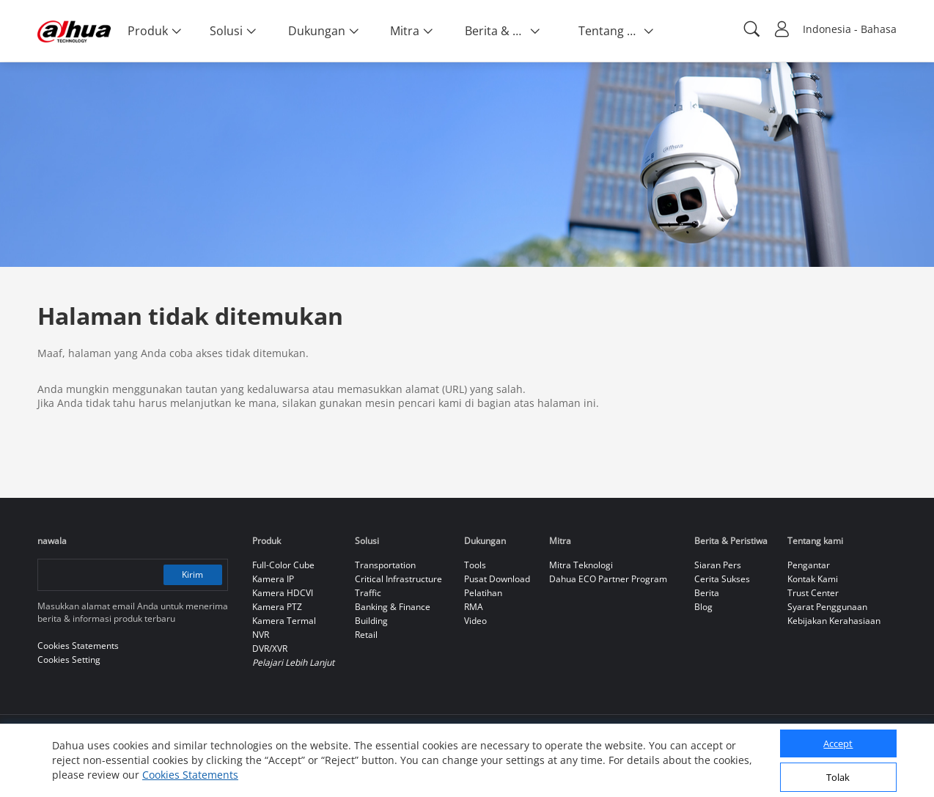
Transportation (385, 565)
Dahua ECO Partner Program (608, 579)
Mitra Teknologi (581, 565)
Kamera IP (273, 579)
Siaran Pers (717, 565)
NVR (260, 634)
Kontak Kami (812, 579)
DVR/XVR (269, 648)
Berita (706, 593)
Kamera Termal (284, 620)
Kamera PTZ (277, 606)
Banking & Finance (392, 606)
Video (475, 620)
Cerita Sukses (722, 579)
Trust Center (813, 593)
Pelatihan (483, 593)
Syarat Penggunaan (827, 606)
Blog (703, 606)
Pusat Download (497, 579)
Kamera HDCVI (282, 593)
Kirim (192, 574)
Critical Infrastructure (398, 579)
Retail (366, 634)
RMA (473, 606)
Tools (475, 565)
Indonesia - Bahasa (850, 29)
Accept (838, 743)
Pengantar (808, 565)
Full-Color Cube (283, 565)
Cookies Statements (190, 775)
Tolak (838, 777)
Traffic (368, 593)
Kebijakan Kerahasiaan (833, 620)
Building (371, 620)
